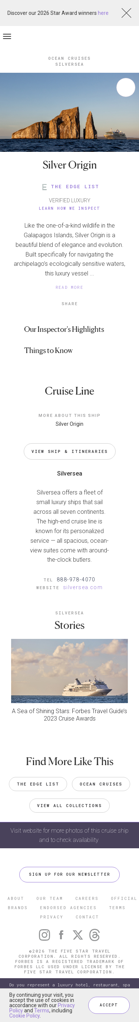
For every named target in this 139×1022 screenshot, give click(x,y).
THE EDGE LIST (69, 186)
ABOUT (15, 898)
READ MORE (70, 287)
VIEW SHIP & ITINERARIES (70, 451)
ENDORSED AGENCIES (68, 907)
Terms (41, 1010)
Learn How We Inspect (69, 208)
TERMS (117, 907)
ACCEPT (109, 1005)
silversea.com (83, 587)
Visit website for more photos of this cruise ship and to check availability (69, 835)
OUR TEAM (49, 898)
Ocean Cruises (101, 784)
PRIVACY (51, 917)
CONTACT (87, 917)
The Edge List (38, 784)
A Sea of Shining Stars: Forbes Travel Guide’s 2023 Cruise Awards (69, 715)
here (103, 13)
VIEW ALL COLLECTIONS (69, 805)
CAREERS (87, 898)
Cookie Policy (24, 1016)
